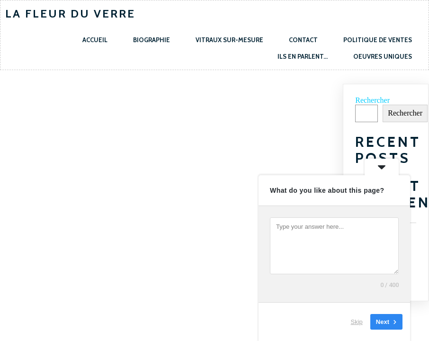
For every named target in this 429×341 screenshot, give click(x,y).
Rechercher (372, 100)
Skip (357, 321)
